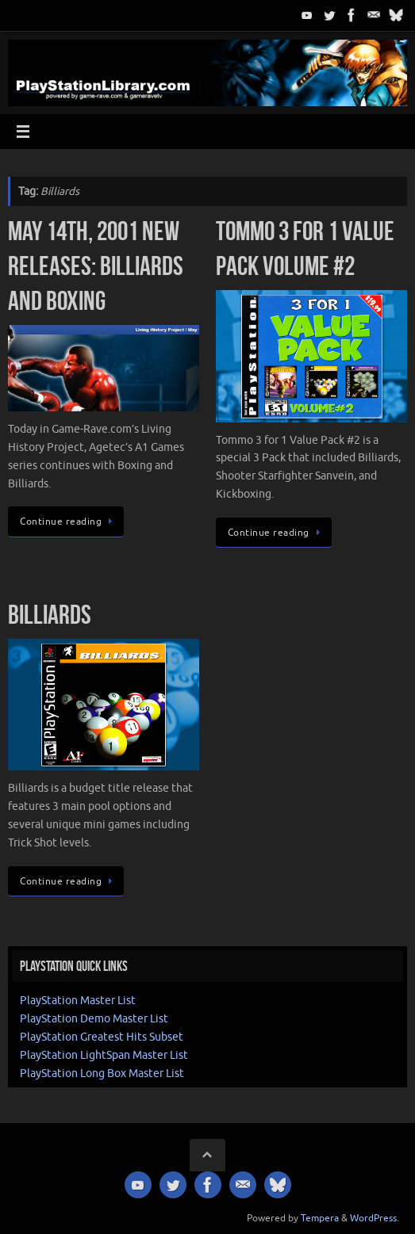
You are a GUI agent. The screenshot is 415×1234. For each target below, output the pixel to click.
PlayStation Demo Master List (94, 1019)
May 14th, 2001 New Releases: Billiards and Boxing (95, 265)
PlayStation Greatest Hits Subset (101, 1037)
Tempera (320, 1218)
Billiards (49, 614)
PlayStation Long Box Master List (102, 1073)
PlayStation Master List (78, 1000)
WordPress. (374, 1218)
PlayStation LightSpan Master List (104, 1055)
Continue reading (68, 521)
